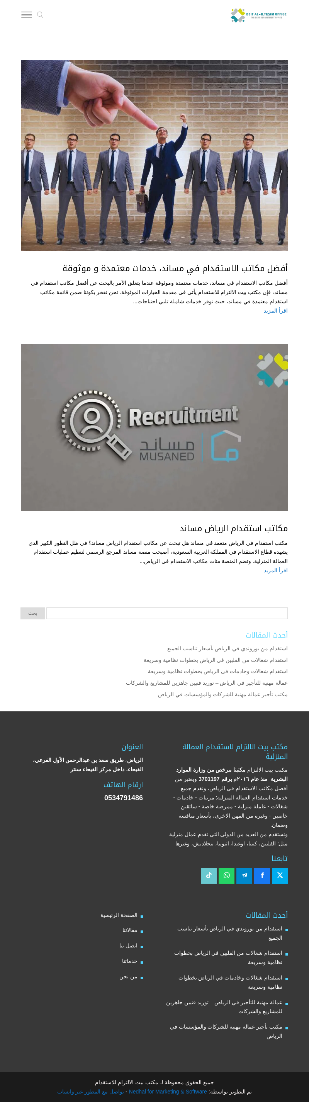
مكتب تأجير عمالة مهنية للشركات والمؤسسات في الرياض (223, 694)
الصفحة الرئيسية (119, 915)
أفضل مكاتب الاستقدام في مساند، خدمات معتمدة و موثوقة (175, 268)
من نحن (128, 976)
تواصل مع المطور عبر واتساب (90, 1091)
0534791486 (123, 798)
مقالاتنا (130, 930)
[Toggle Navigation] (26, 16)
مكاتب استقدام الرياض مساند (234, 528)
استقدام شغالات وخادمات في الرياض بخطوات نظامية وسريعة (218, 671)
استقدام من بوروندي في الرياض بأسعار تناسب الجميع (227, 648)
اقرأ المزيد (276, 311)
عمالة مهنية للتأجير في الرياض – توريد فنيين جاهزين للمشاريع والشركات (207, 683)
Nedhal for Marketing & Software (167, 1091)
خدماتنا (130, 961)
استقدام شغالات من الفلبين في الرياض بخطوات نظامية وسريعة (216, 660)
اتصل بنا (128, 945)
